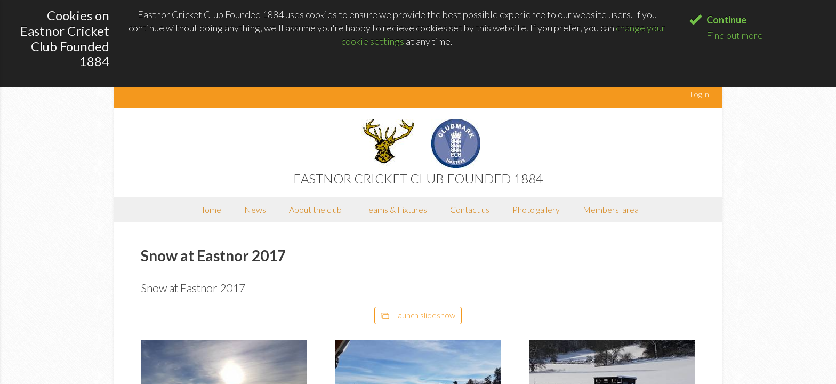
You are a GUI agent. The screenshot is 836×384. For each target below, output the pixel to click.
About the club (315, 209)
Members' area (611, 209)
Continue (726, 20)
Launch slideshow (418, 315)
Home (209, 209)
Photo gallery (536, 209)
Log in (699, 94)
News (255, 209)
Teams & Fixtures (396, 209)
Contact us (469, 209)
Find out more (734, 35)
